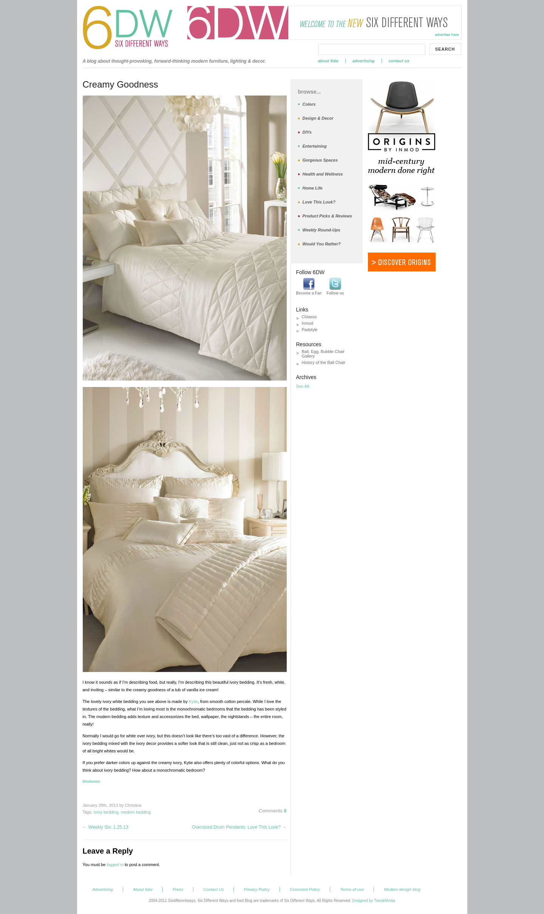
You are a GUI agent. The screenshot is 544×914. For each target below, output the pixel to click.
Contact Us (399, 61)
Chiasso (309, 316)
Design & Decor (318, 118)
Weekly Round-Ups (321, 230)
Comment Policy (305, 889)
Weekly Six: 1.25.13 (105, 827)
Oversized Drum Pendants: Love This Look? (239, 827)
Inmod (308, 323)
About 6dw (328, 61)
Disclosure (91, 781)
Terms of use (352, 889)
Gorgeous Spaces (320, 160)
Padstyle (310, 329)
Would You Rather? (322, 244)
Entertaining (315, 146)
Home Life (313, 188)
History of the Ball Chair (324, 362)
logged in (115, 864)
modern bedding (136, 812)
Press (178, 889)
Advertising (363, 61)
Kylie (193, 701)
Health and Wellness (323, 174)
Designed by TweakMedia (373, 901)
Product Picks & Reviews (327, 216)
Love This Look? (319, 202)
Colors (309, 104)
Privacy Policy (256, 889)
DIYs (307, 132)
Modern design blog (402, 889)
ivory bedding (106, 812)
